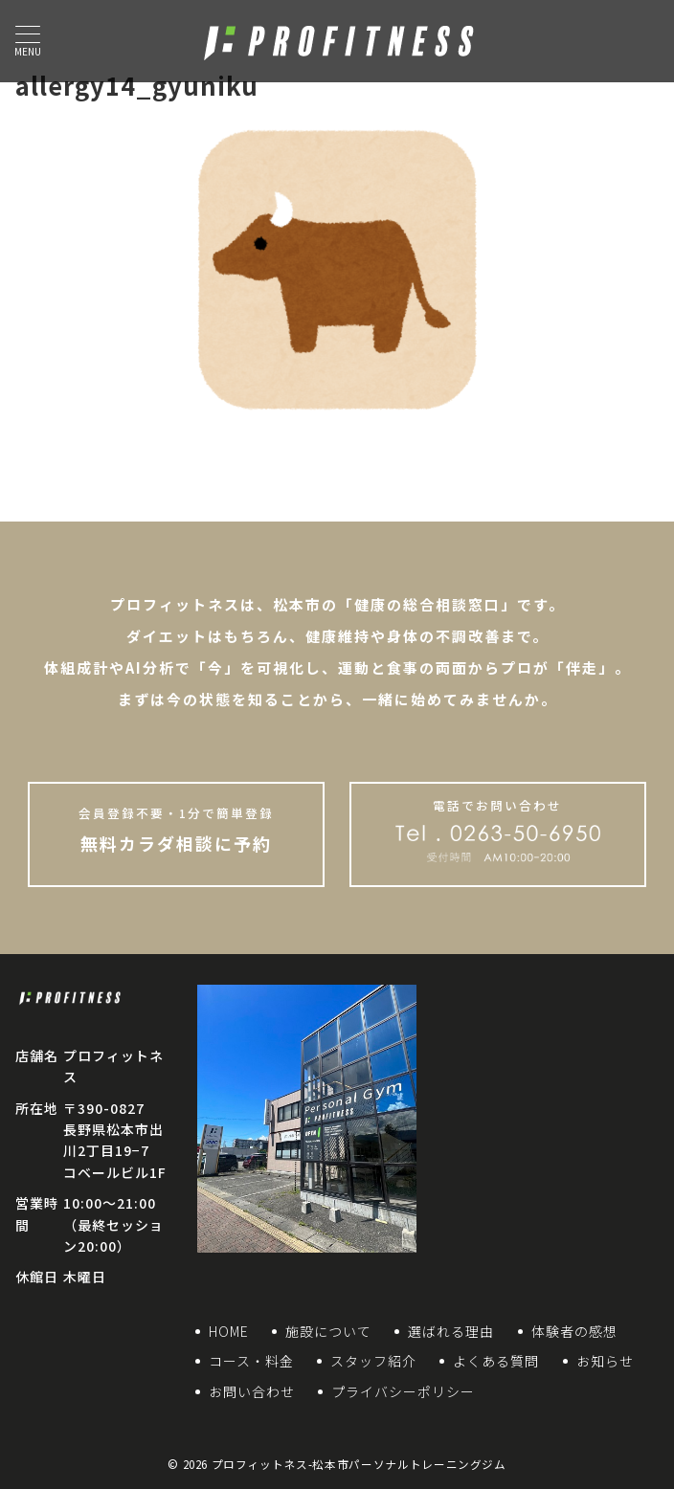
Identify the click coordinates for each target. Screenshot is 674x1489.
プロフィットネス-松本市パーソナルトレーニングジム (359, 1464)
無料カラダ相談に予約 (176, 830)
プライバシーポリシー (403, 1391)
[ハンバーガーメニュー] (28, 41)
